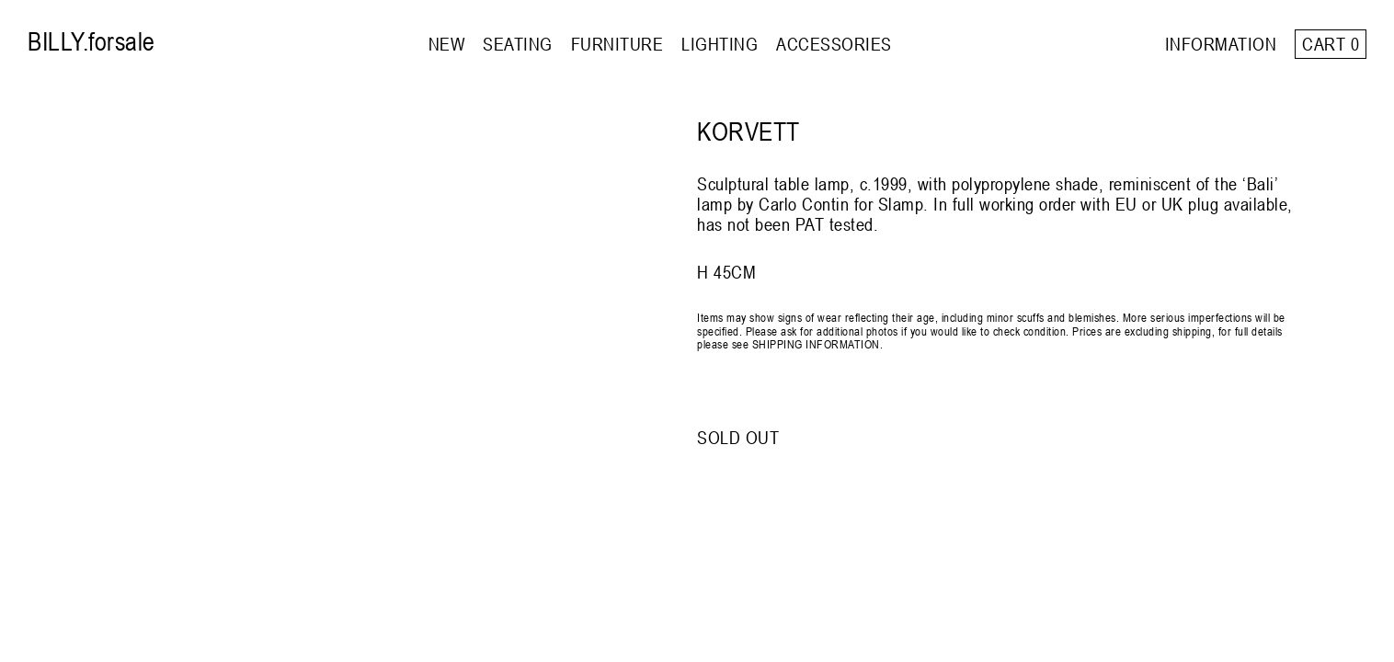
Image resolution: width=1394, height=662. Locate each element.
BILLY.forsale (91, 41)
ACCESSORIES (834, 43)
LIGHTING (719, 43)
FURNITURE (617, 43)
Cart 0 (1330, 43)
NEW (446, 43)
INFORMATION (1221, 43)
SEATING (518, 43)
